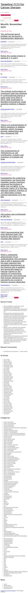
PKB (5, 560)
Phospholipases (8, 541)
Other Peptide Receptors (11, 460)
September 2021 (8, 411)
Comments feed (8, 587)
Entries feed (7, 585)
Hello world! (23, 351)
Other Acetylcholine (9, 439)
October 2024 (7, 379)
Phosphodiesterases (9, 533)
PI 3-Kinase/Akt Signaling (11, 547)
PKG (5, 564)
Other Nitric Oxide (9, 456)
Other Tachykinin (8, 470)
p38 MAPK (3, 41)
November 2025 (8, 366)
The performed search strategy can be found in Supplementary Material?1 (12, 36)
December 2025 (8, 365)
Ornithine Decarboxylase (11, 430)
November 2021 (8, 408)
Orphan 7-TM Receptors (10, 432)
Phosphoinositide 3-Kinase (11, 534)
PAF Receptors (8, 511)
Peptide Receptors (9, 526)
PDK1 (5, 521)
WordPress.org (8, 588)
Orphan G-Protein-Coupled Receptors (14, 434)
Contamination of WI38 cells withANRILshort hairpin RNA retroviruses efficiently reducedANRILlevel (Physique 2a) (15, 309)
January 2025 (7, 375)
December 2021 (8, 406)
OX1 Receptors (8, 476)
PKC (5, 561)
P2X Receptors (8, 496)
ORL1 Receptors (8, 429)
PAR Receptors (8, 513)
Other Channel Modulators (11, 447)
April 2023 (6, 383)
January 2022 (7, 405)
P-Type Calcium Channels (11, 491)
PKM (5, 565)
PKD (5, 563)
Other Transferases (9, 473)
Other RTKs (7, 467)
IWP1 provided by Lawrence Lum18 (14, 306)
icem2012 (11, 41)
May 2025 (6, 369)
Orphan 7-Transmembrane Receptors (14, 433)
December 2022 (8, 389)
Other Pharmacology (9, 462)
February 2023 (8, 386)
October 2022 (7, 392)
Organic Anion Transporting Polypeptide (15, 427)
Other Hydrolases (9, 450)
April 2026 (6, 359)
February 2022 (8, 403)
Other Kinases (8, 453)
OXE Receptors (8, 479)
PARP (5, 516)
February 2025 (8, 374)
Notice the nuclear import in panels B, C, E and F (13, 57)
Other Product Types (10, 463)
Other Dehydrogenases (10, 449)
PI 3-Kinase (4, 77)
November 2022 (8, 391)
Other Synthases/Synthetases (12, 469)
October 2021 (7, 409)
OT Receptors (7, 437)
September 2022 (8, 393)
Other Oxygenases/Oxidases (11, 459)
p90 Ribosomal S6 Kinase (11, 507)
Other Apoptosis (8, 442)
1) (1, 74)
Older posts (4, 296)
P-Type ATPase (8, 490)
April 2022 (6, 401)
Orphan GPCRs (8, 436)
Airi (21, 590)
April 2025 (6, 371)
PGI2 (5, 530)
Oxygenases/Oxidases (10, 484)
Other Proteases (8, 464)
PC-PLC (6, 517)
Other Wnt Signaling (6, 61)
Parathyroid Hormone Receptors (13, 514)
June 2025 (7, 368)
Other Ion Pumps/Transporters (12, 452)
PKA (5, 558)
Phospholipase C (8, 540)
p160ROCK (6, 494)
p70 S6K (6, 504)
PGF (5, 528)
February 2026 (8, 362)
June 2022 (7, 398)
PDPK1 (5, 523)
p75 (5, 506)
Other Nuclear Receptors (11, 457)
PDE (5, 518)
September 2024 (8, 381)
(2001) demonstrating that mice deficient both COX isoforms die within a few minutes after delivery (12, 235)
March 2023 (7, 385)
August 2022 (7, 395)
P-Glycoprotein (8, 487)
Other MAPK (7, 454)
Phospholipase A (5, 285)
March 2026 (7, 361)
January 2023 (7, 388)
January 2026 (7, 364)
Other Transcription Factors (11, 471)
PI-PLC (6, 548)
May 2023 (6, 382)
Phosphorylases (8, 543)
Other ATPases (8, 443)
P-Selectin (6, 489)
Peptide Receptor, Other (7, 109)
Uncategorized (8, 575)
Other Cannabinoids (9, 446)
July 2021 (6, 413)
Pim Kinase (7, 551)
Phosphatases (7, 531)
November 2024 (8, 378)
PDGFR (5, 520)
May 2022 (6, 399)
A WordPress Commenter (11, 351)
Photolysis (6, 544)
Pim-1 (5, 553)
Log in (5, 584)
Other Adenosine (5, 200)
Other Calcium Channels (11, 444)
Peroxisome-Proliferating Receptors (14, 527)
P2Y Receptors (8, 497)
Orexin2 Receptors (9, 426)
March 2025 (7, 372)
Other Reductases (9, 466)
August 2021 (7, 412)
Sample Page (7, 18)
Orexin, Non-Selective (10, 423)
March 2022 (7, 402)
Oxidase (6, 480)
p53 (5, 500)
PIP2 (5, 554)
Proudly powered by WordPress (8, 590)
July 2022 (6, 396)
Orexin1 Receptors (9, 425)
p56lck (5, 501)
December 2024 (8, 376)
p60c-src (6, 503)
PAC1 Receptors (8, 508)
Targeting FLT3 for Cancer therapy (12, 6)
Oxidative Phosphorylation (8, 162)
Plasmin (6, 570)
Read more (4, 51)
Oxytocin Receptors (9, 486)
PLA (5, 568)
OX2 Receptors (8, 477)
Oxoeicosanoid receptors (11, 483)
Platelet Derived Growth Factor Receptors (15, 571)
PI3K (2, 136)
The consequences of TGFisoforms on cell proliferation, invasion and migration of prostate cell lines (12, 155)
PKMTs (5, 567)
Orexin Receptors (8, 422)
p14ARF (6, 493)
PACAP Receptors (9, 510)
